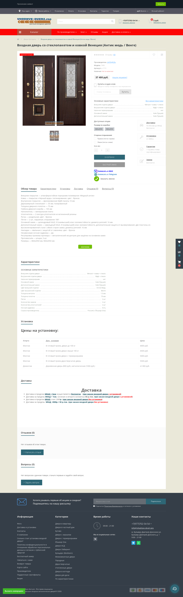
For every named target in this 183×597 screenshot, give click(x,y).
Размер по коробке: (102, 125)
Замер (147, 160)
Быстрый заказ (109, 164)
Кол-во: (97, 146)
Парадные (59, 560)
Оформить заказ (160, 22)
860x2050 (98, 129)
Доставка (148, 122)
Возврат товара (24, 564)
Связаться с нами (25, 560)
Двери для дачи (62, 575)
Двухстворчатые (62, 564)
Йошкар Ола (60, 542)
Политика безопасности (113, 506)
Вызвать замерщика (14, 591)
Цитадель (111, 62)
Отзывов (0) (92, 188)
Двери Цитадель (30, 39)
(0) (114, 55)
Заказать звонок (129, 23)
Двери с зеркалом (63, 534)
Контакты (93, 11)
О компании (59, 11)
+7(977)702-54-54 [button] (142, 523)
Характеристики (48, 188)
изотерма (85, 246)
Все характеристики (154, 101)
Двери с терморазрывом (66, 538)
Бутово (58, 531)
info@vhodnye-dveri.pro (143, 528)
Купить (125, 91)
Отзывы (94, 32)
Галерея (116, 11)
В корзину (109, 157)
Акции (105, 32)
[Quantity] (101, 150)
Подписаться (156, 501)
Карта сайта (22, 567)
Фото (19, 523)
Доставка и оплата (121, 32)
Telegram (133, 543)
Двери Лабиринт (62, 549)
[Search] (112, 21)
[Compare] (162, 54)
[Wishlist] (154, 54)
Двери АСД (60, 546)
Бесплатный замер (25, 556)
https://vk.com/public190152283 (95, 539)
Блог (84, 32)
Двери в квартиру (63, 523)
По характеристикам (64, 579)
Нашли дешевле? (119, 77)
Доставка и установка (26, 527)
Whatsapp (138, 543)
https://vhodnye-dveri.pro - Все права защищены (35, 589)
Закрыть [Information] (161, 4)
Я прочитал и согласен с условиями (118, 506)
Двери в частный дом (64, 527)
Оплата (71, 11)
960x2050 (109, 129)
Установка (82, 11)
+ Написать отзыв (32, 452)
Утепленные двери (63, 568)
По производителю (67, 32)
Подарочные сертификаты (29, 575)
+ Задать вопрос (32, 482)
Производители (24, 571)
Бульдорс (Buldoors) (64, 553)
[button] (179, 264)
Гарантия (105, 11)
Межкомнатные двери (65, 557)
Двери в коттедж (62, 571)
